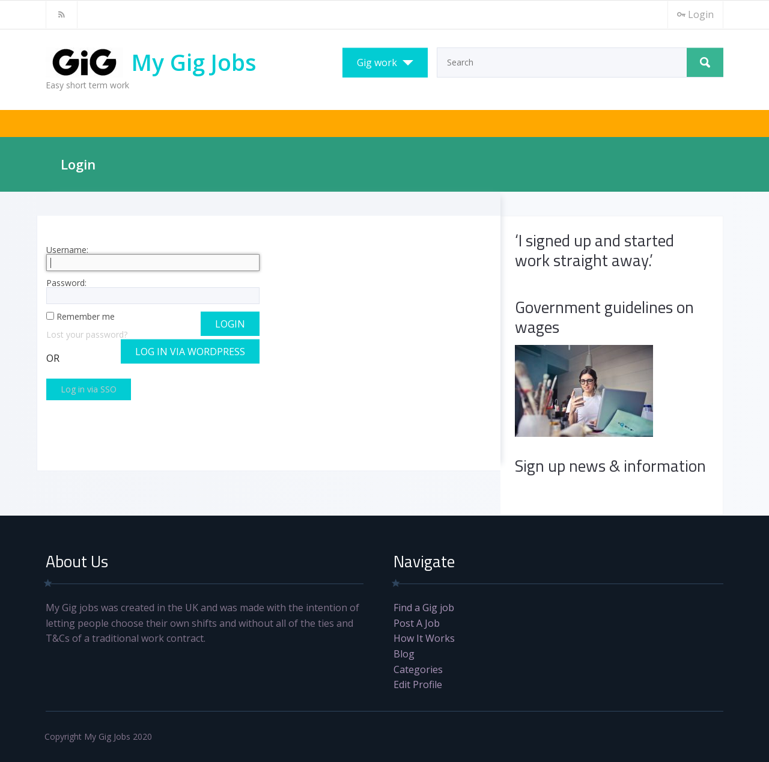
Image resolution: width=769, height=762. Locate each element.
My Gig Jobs (194, 62)
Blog (404, 653)
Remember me (85, 316)
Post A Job (417, 623)
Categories (418, 669)
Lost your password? (86, 334)
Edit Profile (418, 684)
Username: (153, 258)
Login (695, 14)
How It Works (424, 638)
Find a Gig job (424, 607)
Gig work (377, 62)
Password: (153, 291)
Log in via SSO (89, 389)
